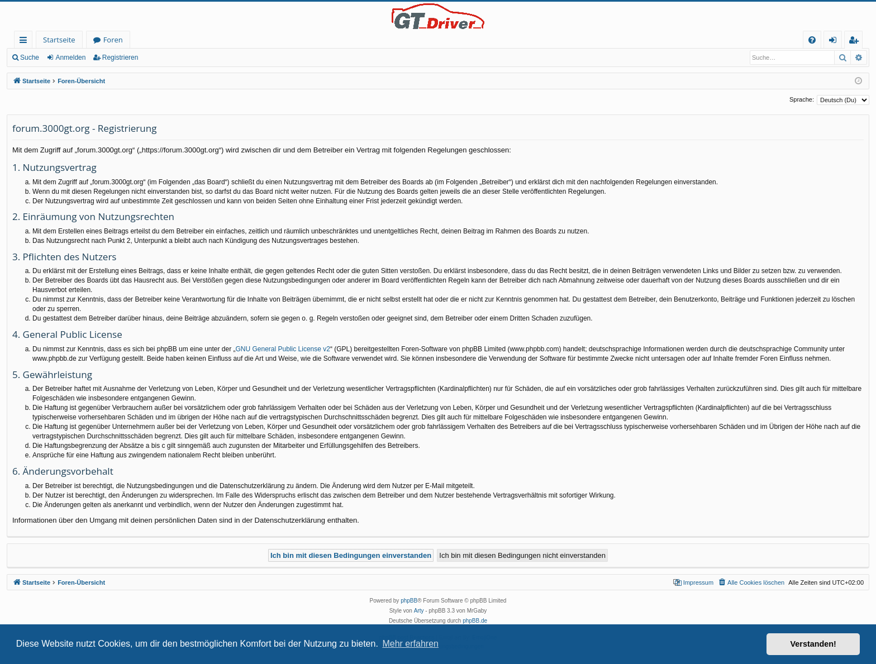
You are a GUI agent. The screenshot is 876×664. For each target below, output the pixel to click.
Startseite (59, 40)
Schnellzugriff (25, 42)
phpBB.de (475, 621)
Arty (419, 611)
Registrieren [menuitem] (856, 42)
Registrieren (120, 57)
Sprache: (801, 99)
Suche (29, 57)
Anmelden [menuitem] (835, 42)
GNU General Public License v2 (283, 349)
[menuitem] (812, 40)
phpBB (409, 601)
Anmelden (70, 57)
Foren (113, 40)
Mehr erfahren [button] (410, 643)
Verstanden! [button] (813, 643)
